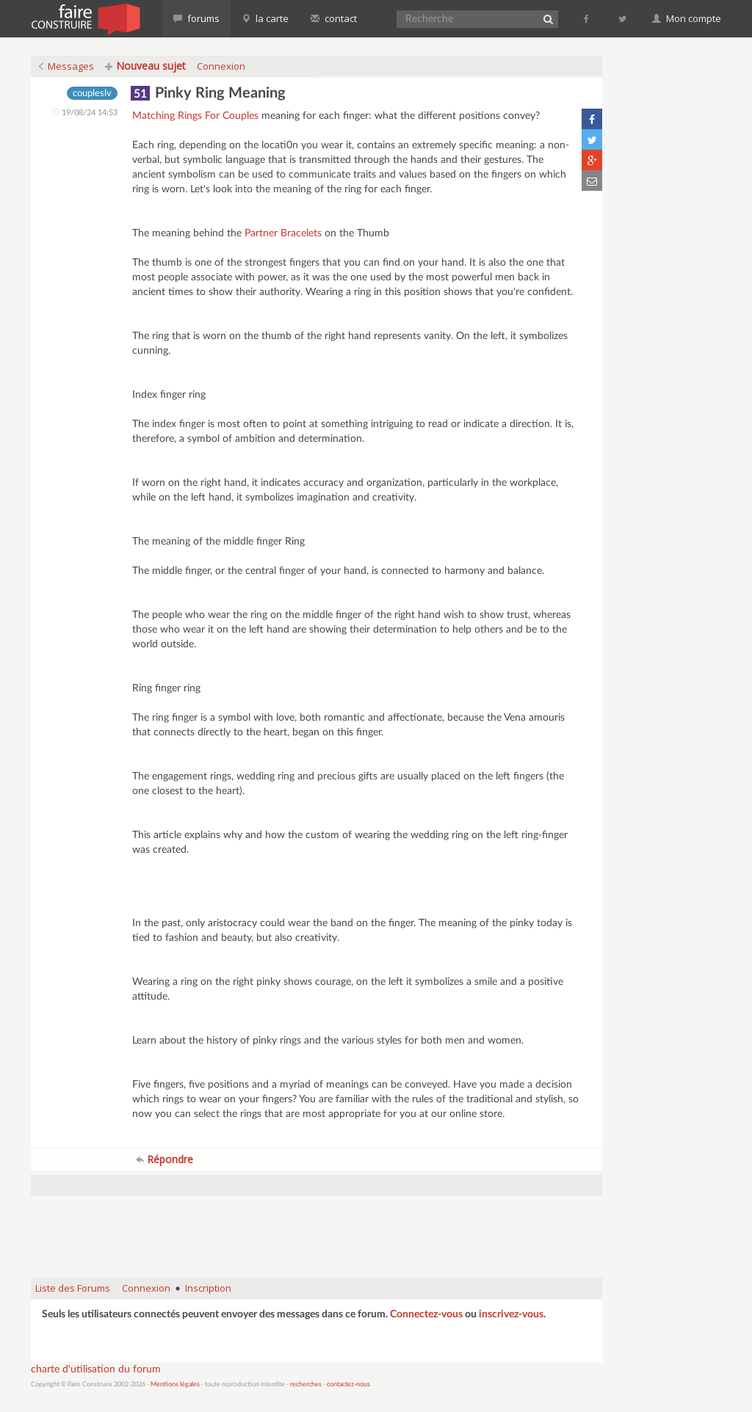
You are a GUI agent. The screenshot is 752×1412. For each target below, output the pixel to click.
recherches (306, 1384)
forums (196, 18)
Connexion (221, 66)
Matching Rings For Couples (195, 116)
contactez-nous (348, 1384)
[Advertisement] (316, 1229)
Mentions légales (175, 1384)
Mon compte (686, 18)
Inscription (208, 1288)
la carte (265, 18)
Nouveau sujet (145, 66)
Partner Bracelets (283, 233)
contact (334, 18)
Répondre (164, 1159)
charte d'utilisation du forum (96, 1369)
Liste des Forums (72, 1288)
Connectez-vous (426, 1314)
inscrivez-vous (511, 1314)
